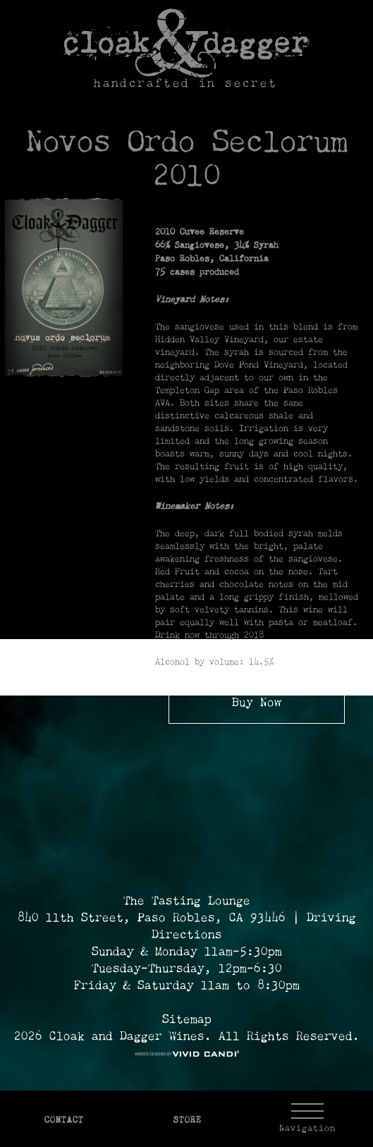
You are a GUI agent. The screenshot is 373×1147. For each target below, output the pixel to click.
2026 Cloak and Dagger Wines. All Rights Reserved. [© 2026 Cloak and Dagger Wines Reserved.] (187, 1037)
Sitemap (187, 1020)
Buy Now (256, 703)
